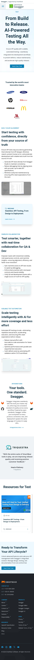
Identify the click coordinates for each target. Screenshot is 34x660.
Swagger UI (21, 611)
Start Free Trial (17, 66)
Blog (2, 631)
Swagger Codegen (23, 608)
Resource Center (6, 628)
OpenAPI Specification (7, 625)
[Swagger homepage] (17, 2)
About (3, 602)
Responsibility (5, 617)
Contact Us (4, 608)
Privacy (20, 619)
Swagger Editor (22, 605)
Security (20, 622)
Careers (3, 605)
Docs (3, 634)
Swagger (21, 602)
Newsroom (4, 611)
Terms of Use (22, 625)
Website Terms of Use (25, 628)
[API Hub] (18, 6)
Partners (3, 614)
